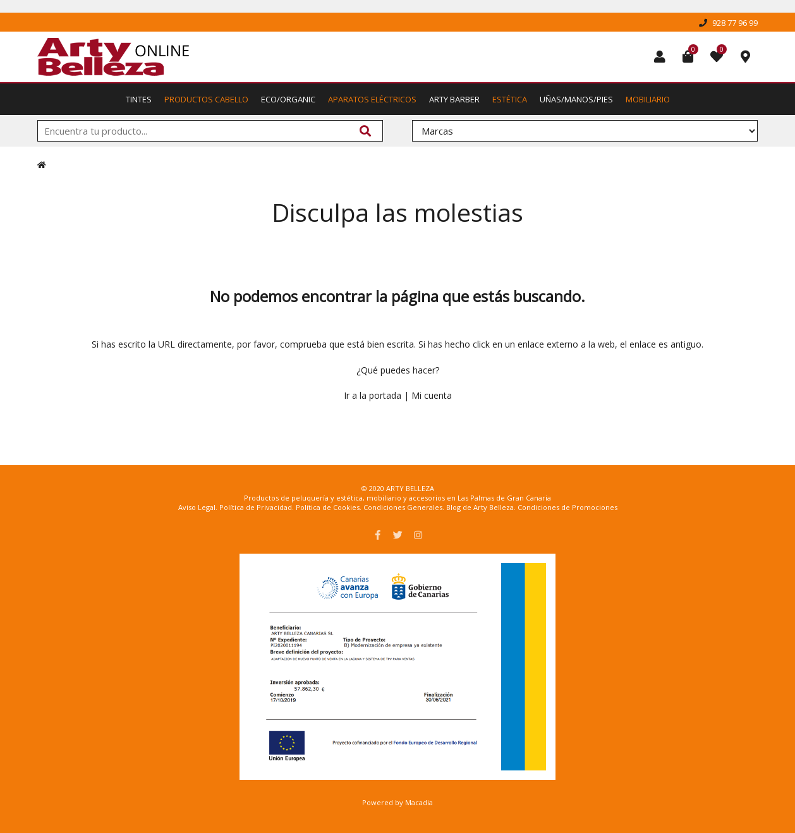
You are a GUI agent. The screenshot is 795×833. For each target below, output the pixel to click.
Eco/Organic (288, 99)
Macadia (419, 802)
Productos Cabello (206, 99)
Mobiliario (648, 99)
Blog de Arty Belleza (480, 507)
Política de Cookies (328, 507)
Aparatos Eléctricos (372, 99)
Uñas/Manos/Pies (576, 99)
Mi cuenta (431, 395)
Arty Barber (454, 99)
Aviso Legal (196, 507)
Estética (509, 99)
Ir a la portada (372, 395)
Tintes (139, 99)
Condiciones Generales (402, 507)
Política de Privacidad (255, 507)
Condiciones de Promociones (567, 507)
